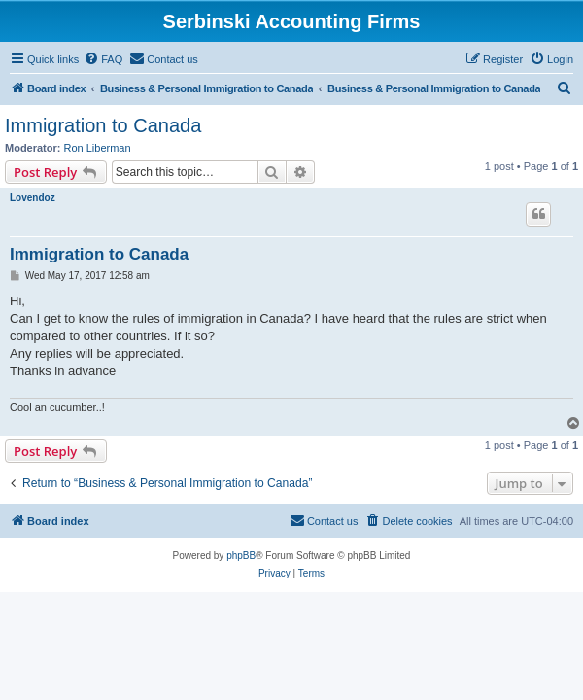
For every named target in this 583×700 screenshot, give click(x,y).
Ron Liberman (97, 148)
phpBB (241, 555)
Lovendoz (32, 197)
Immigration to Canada (103, 125)
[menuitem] (103, 59)
